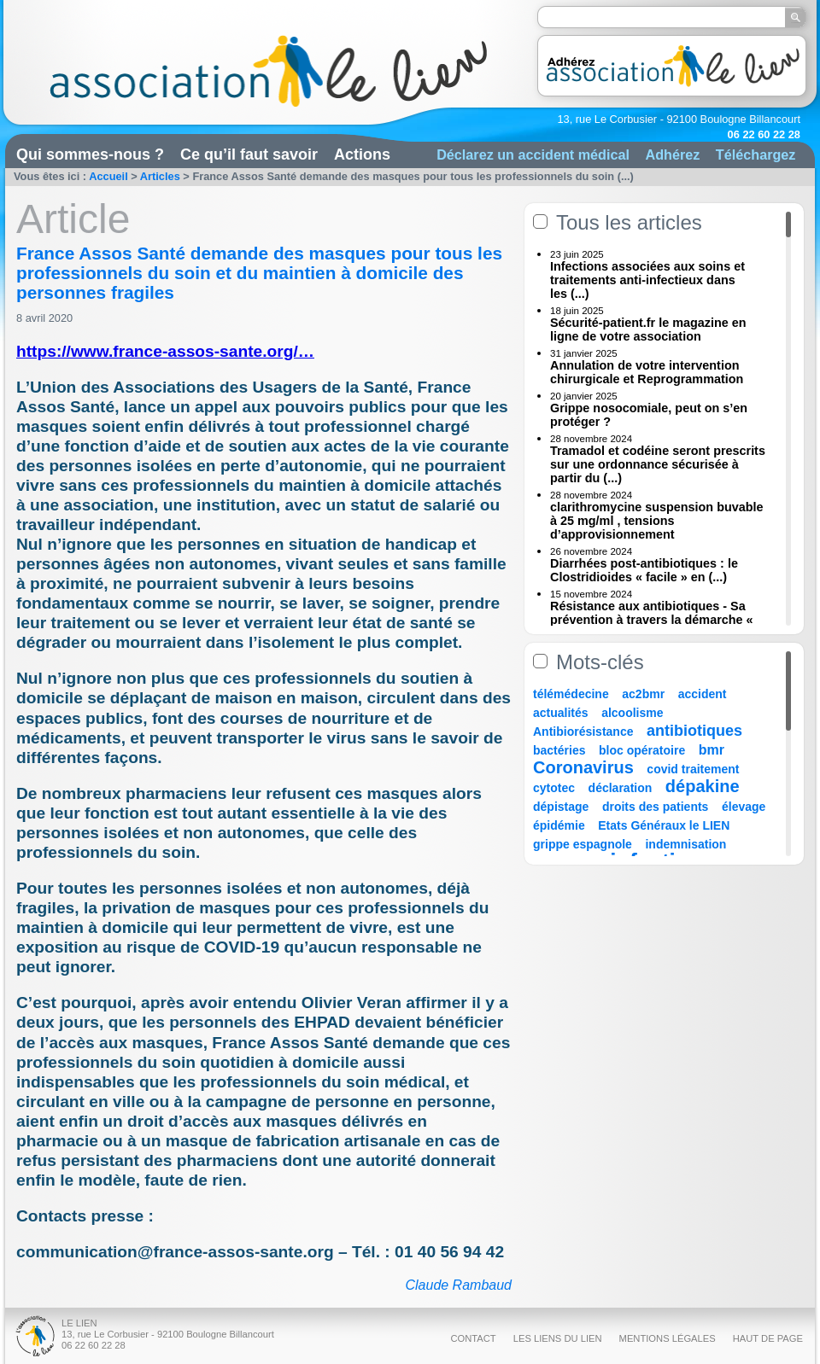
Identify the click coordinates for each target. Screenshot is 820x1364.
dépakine (702, 786)
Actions (362, 154)
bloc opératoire (642, 750)
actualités (561, 713)
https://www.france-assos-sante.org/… (165, 351)
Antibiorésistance (583, 731)
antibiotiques (694, 730)
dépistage (561, 806)
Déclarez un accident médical (533, 154)
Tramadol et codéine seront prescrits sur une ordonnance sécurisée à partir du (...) (657, 464)
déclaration (621, 788)
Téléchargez (756, 154)
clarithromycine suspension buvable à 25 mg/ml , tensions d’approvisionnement (657, 520)
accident (702, 694)
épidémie (559, 825)
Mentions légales (667, 1338)
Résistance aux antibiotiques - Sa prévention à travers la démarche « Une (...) (651, 619)
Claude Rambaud (458, 1285)
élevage (743, 806)
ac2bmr (643, 694)
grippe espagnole (582, 844)
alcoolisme (632, 713)
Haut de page (768, 1338)
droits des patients (655, 806)
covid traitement (693, 769)
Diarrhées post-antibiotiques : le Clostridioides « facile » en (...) (644, 570)
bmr (711, 750)
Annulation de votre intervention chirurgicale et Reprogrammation (646, 372)
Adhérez (672, 154)
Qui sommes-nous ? (90, 154)
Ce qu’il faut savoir (249, 154)
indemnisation (685, 844)
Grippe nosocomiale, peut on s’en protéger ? (648, 414)
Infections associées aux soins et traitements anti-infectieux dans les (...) (647, 279)
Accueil (108, 176)
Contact (472, 1338)
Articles (160, 176)
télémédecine (571, 694)
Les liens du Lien (557, 1338)
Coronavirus (585, 767)
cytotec (554, 788)
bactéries (559, 750)
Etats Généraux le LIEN (663, 825)
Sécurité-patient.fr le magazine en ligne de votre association (648, 329)
